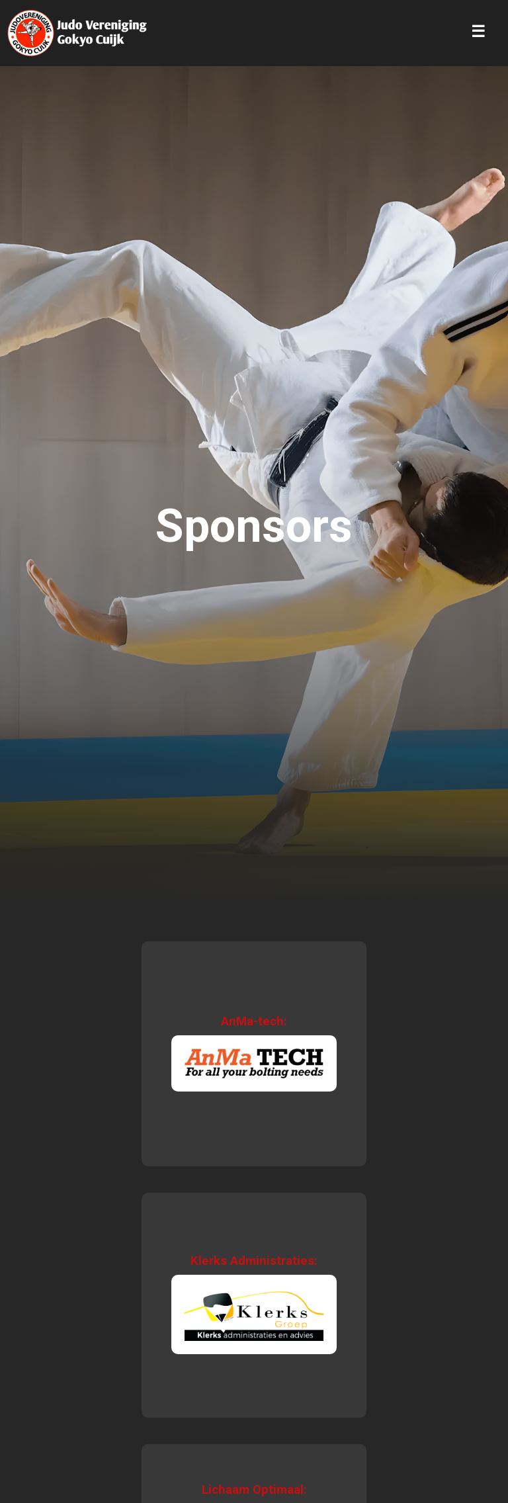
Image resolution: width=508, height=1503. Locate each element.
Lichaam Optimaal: (254, 1489)
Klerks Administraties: (254, 1261)
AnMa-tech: (254, 1021)
